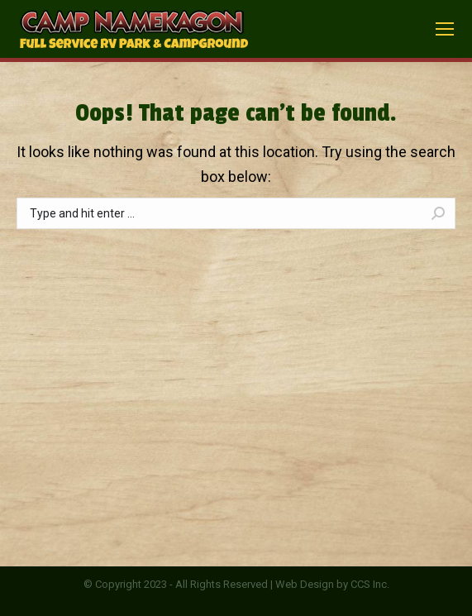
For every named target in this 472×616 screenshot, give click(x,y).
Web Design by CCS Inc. (332, 584)
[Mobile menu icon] (444, 29)
